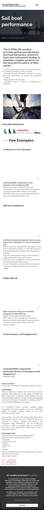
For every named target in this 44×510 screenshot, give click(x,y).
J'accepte (22, 505)
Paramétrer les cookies (22, 500)
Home (4, 38)
